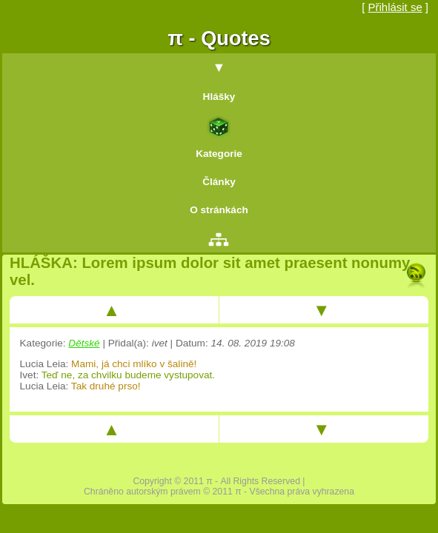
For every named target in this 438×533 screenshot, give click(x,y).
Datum (190, 343)
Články (219, 181)
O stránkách (219, 209)
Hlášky (219, 96)
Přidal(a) (127, 343)
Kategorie (219, 153)
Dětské (83, 343)
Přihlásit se (395, 7)
